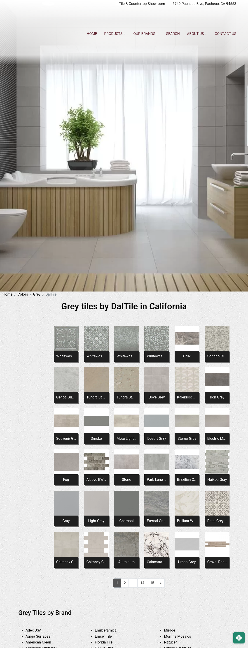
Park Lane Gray (156, 479)
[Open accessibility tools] (239, 637)
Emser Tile (108, 636)
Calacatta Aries (156, 562)
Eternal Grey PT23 (156, 521)
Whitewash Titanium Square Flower (96, 356)
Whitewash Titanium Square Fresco (126, 356)
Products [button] (113, 34)
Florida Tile (109, 642)
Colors (23, 294)
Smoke (96, 438)
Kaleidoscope (187, 397)
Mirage (173, 630)
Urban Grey (187, 562)
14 (142, 583)
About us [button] (196, 34)
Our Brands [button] (144, 34)
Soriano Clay (217, 356)
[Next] (161, 583)
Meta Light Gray (126, 438)
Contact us (225, 34)
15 (152, 583)
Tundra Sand (96, 397)
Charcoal (126, 521)
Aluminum (126, 562)
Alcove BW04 (96, 479)
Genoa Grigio (66, 397)
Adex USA (38, 630)
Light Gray (96, 521)
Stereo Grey (187, 438)
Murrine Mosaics (181, 636)
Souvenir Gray (66, 438)
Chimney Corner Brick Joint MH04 (96, 562)
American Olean (43, 642)
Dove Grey (157, 397)
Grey (36, 294)
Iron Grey (217, 397)
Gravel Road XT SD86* (217, 562)
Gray (66, 521)
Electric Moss (217, 438)
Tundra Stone (126, 397)
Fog (66, 479)
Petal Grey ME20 (217, 521)
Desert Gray (156, 438)
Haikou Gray (217, 479)
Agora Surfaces (42, 636)
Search (173, 34)
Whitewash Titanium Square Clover (66, 356)
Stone (126, 479)
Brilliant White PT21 (187, 521)
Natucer (174, 642)
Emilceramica (110, 630)
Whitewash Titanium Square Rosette (156, 356)
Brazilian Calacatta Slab (187, 479)
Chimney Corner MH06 (66, 562)
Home (92, 34)
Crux (187, 356)
